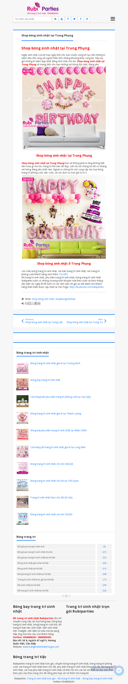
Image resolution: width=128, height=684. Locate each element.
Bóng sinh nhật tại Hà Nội (30, 568)
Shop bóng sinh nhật (43, 299)
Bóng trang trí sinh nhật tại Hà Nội (34, 573)
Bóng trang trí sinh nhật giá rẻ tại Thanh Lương (55, 413)
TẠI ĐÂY (63, 274)
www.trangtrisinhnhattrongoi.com (41, 646)
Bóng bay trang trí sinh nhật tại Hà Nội (36, 557)
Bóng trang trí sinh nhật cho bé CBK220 (51, 463)
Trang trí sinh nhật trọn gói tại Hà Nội (36, 579)
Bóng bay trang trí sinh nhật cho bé (35, 551)
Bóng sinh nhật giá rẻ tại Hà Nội (33, 562)
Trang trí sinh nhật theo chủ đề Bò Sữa (51, 497)
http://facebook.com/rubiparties (87, 286)
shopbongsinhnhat (65, 299)
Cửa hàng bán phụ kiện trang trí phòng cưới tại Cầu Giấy (60, 396)
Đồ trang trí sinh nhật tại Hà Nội (33, 590)
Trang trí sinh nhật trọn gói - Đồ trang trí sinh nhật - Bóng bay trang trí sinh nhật (69, 678)
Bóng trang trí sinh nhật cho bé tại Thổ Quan (54, 480)
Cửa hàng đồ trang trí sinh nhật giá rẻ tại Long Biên (58, 447)
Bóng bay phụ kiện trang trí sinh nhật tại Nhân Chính (58, 430)
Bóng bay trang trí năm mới (31, 546)
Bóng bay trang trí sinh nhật (45, 379)
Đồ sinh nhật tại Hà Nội (29, 585)
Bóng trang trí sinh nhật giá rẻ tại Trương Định (55, 363)
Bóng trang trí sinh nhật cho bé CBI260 (51, 514)
